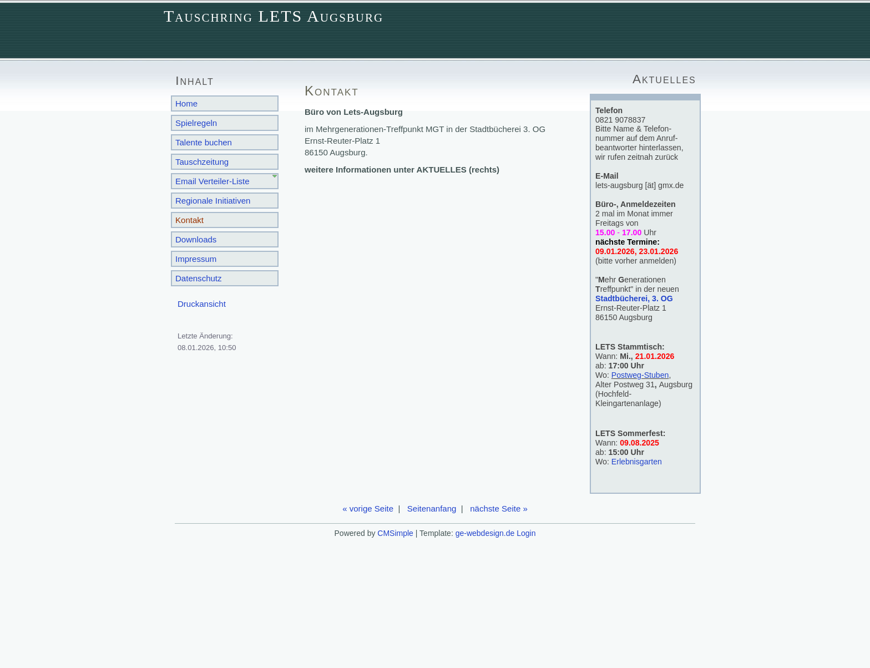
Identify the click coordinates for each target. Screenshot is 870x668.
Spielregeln (196, 123)
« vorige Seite (367, 508)
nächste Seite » (499, 508)
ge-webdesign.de (485, 533)
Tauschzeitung (202, 161)
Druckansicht (202, 303)
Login (526, 533)
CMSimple (395, 533)
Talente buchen (203, 142)
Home (186, 103)
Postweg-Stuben (640, 375)
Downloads (195, 239)
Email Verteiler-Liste (212, 181)
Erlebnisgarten (636, 461)
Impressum (195, 259)
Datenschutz (198, 278)
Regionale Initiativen (212, 200)
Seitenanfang (432, 508)
